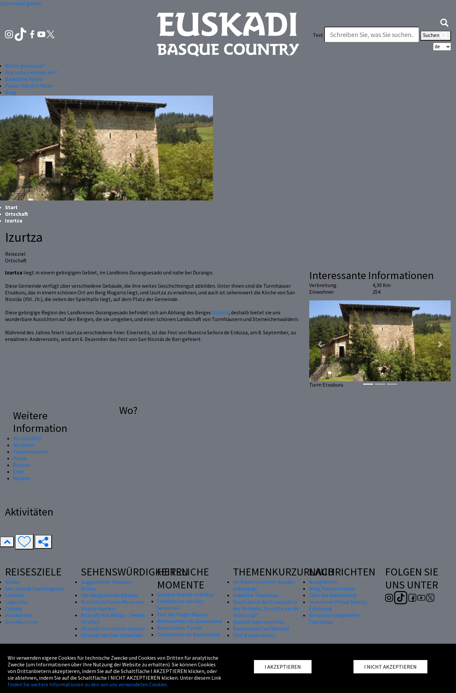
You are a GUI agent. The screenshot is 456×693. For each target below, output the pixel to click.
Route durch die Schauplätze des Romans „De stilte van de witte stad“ (266, 608)
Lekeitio (14, 595)
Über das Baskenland (332, 595)
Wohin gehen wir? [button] (25, 65)
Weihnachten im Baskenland (189, 621)
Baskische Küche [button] (24, 79)
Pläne (19, 458)
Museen (21, 478)
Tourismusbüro (30, 451)
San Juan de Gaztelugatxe (34, 588)
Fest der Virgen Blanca (182, 614)
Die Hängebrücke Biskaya (109, 595)
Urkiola (220, 312)
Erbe (18, 471)
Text (318, 35)
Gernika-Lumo (21, 621)
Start (11, 207)
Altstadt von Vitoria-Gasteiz (113, 628)
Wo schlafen (27, 438)
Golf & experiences (254, 635)
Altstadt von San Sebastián (111, 635)
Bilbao (12, 581)
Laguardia (16, 601)
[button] (444, 21)
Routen (21, 465)
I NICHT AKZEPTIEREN (390, 666)
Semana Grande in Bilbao (185, 594)
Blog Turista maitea (331, 588)
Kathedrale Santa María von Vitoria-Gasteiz (112, 605)
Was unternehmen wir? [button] (31, 72)
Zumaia (13, 608)
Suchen (435, 36)
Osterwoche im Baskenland (188, 634)
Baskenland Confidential (261, 628)
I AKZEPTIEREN (283, 666)
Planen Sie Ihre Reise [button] (29, 85)
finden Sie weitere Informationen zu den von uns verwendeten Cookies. (88, 684)
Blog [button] (10, 92)
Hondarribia (18, 615)
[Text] (371, 35)
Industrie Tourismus (256, 595)
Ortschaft (16, 213)
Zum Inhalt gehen (20, 3)
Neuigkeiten (323, 581)
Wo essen (23, 445)
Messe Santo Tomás (179, 627)
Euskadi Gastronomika (258, 621)
